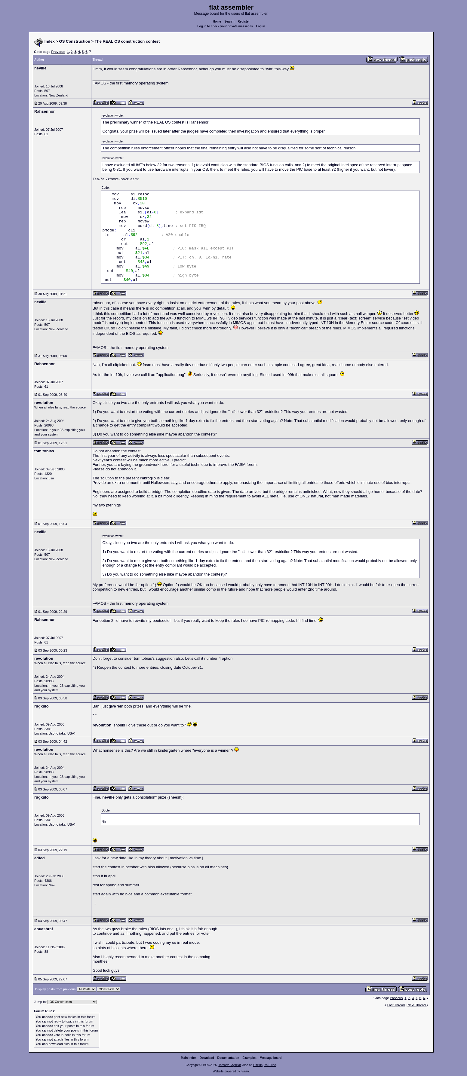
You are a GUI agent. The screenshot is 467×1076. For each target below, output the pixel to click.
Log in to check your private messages (225, 26)
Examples (249, 1057)
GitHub (258, 1065)
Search (229, 21)
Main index (189, 1057)
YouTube (270, 1065)
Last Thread (396, 1005)
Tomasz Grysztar (229, 1065)
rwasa (245, 1071)
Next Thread (416, 1005)
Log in (260, 26)
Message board (271, 1057)
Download (207, 1057)
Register (244, 21)
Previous (58, 51)
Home (217, 21)
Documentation (228, 1057)
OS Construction (74, 41)
